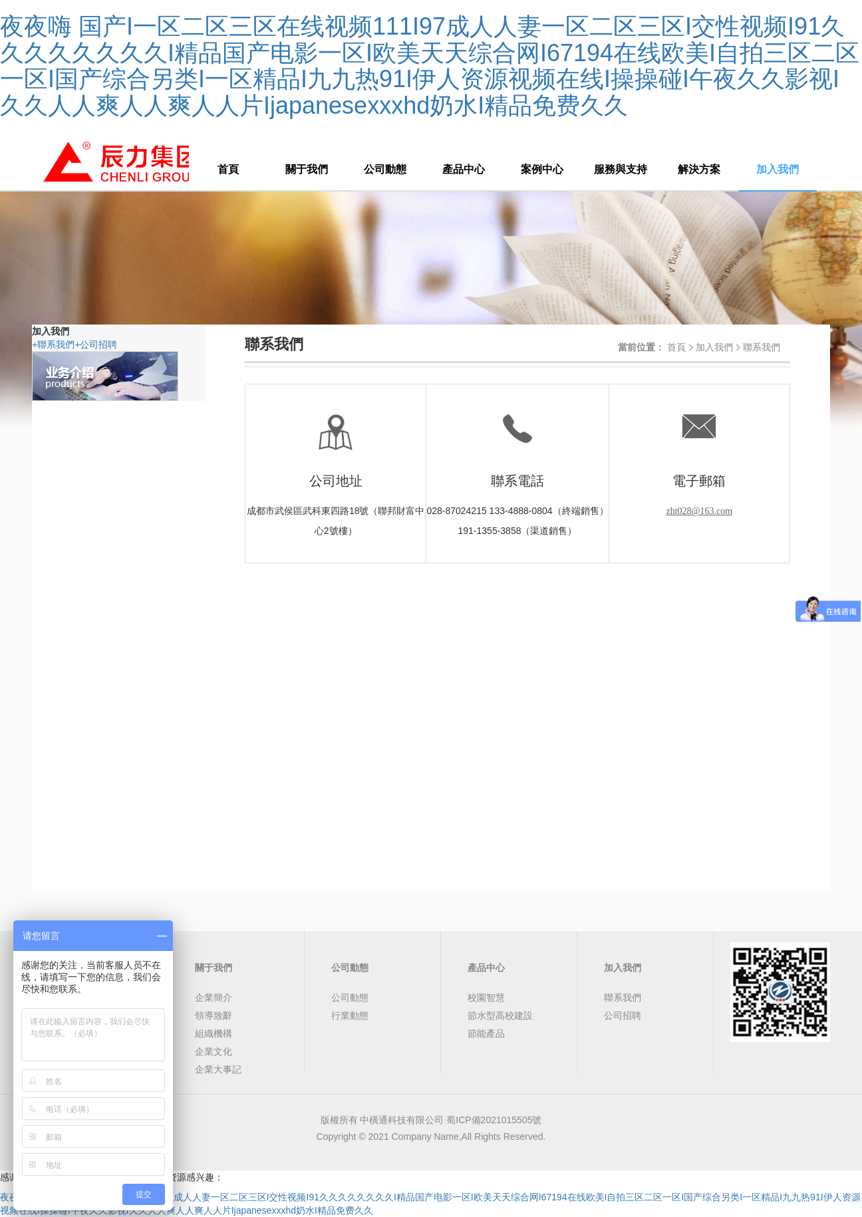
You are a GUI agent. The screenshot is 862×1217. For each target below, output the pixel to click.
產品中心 (463, 169)
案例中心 (542, 169)
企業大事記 (218, 1069)
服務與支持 (620, 169)
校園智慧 (486, 997)
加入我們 (777, 169)
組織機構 (213, 1033)
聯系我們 (53, 344)
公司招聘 (95, 344)
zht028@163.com (699, 511)
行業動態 (349, 1015)
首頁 (228, 169)
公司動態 (385, 169)
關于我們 (306, 169)
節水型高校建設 (500, 1015)
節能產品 (486, 1033)
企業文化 (213, 1051)
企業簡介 (213, 997)
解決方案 (699, 169)
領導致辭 (213, 1015)
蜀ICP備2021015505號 (493, 1120)
